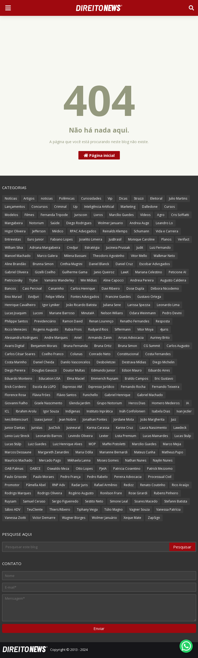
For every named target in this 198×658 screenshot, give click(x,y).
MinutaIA (87, 313)
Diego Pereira (15, 370)
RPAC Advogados (83, 231)
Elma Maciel (75, 378)
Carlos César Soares (20, 354)
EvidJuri (33, 296)
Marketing (128, 206)
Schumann (141, 231)
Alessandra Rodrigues (21, 337)
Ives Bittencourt (16, 419)
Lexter (104, 436)
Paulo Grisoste (16, 476)
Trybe (33, 280)
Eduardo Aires (159, 370)
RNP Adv (58, 485)
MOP (92, 444)
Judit (139, 247)
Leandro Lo (164, 223)
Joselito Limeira (90, 239)
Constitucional (128, 354)
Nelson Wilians (112, 313)
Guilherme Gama (74, 272)
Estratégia (92, 247)
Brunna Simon (43, 264)
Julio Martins (178, 198)
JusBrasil (115, 239)
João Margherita (152, 419)
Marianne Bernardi (114, 452)
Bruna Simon (127, 346)
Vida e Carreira (167, 231)
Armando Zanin (100, 337)
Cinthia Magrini (71, 264)
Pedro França (70, 476)
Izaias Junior (44, 419)
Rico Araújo (180, 485)
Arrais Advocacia (131, 337)
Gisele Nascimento (48, 403)
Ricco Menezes (16, 329)
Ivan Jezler (184, 411)
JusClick (54, 427)
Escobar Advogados (154, 264)
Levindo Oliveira (80, 436)
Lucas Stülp (13, 444)
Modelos (11, 215)
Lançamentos (15, 206)
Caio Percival (32, 288)
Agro (160, 215)
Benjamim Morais (44, 346)
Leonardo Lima (168, 305)
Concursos (39, 206)
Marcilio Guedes (144, 444)
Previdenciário (45, 321)
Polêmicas (66, 198)
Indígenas (72, 411)
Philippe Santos (16, 321)
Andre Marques (56, 337)
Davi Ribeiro (111, 288)
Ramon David (73, 321)
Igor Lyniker (51, 305)
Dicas (123, 198)
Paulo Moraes (43, 476)
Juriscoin (80, 215)
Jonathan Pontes (95, 419)
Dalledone (150, 206)
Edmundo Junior (103, 370)
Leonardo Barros (49, 436)
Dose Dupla (135, 288)
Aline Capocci (113, 280)
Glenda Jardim (79, 403)
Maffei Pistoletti (113, 444)
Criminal (60, 206)
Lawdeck (179, 427)
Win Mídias (89, 280)
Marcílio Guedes (121, 215)
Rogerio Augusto (45, 329)
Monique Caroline (141, 239)
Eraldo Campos (136, 378)
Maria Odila (84, 452)
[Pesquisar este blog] (86, 547)
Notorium (36, 223)
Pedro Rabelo (97, 476)
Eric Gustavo (164, 378)
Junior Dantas (15, 427)
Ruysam (10, 501)
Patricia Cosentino (126, 468)
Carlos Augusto (178, 346)
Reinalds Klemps (115, 231)
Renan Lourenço (101, 321)
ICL (7, 411)
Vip (110, 198)
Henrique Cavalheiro (20, 305)
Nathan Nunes (135, 460)
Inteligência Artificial (99, 206)
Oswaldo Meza (58, 468)
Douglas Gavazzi (44, 370)
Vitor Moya (145, 329)
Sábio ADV (12, 509)
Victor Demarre (43, 517)
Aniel (78, 337)
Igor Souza (51, 411)
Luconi (38, 313)
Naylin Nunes (162, 460)
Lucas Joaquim (15, 313)
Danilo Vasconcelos (75, 362)
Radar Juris (80, 485)
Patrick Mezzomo (160, 468)
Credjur (72, 247)
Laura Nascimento (153, 427)
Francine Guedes (118, 296)
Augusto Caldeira (173, 280)
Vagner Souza (139, 509)
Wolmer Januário (104, 517)
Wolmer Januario (110, 223)
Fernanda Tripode (54, 215)
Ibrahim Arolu (26, 411)
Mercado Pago (50, 460)
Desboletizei (106, 362)
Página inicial (99, 155)
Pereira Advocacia (128, 476)
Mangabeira (14, 223)
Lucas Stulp (183, 436)
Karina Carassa (98, 427)
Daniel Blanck (99, 264)
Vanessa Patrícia (168, 509)
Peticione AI (177, 272)
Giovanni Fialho (16, 403)
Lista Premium (125, 436)
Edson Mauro (132, 370)
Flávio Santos (66, 395)
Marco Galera (47, 255)
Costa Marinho (16, 362)
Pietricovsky (13, 280)
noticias (47, 198)
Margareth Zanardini (53, 452)
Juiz (173, 419)
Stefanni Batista (175, 501)
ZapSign (154, 517)
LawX (125, 272)
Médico (57, 231)
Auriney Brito (160, 337)
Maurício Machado (18, 460)
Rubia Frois (73, 329)
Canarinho (56, 288)
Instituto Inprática (100, 411)
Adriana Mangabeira (45, 247)
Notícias (11, 198)
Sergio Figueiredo (65, 501)
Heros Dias (137, 403)
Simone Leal (119, 501)
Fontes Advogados (85, 296)
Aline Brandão (15, 264)
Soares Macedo (146, 501)
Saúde (55, 223)
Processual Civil (159, 476)
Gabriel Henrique (117, 395)
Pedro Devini (172, 313)
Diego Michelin (164, 362)
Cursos (169, 206)
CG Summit (152, 346)
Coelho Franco (53, 354)
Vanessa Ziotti (15, 517)
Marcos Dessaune (18, 452)
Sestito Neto (94, 501)
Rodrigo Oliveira (49, 493)
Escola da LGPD (44, 386)
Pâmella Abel (36, 485)
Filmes (29, 215)
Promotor (12, 485)
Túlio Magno (113, 509)
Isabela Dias (161, 411)
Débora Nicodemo (165, 288)
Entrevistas (13, 239)
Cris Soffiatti (180, 215)
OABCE (35, 468)
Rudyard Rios (98, 329)
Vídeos (145, 215)
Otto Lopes (84, 468)
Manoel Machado (18, 255)
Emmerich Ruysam (104, 378)
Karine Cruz (124, 427)
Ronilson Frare (111, 493)
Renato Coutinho (152, 485)
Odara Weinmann (142, 313)
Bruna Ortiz (102, 346)
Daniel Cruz (124, 264)
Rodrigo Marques (18, 493)
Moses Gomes (108, 460)
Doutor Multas (74, 370)
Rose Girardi (138, 493)
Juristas (36, 427)
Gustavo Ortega (149, 296)
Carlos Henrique (82, 288)
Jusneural (73, 427)
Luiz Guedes (37, 444)
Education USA (49, 378)
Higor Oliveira (15, 231)
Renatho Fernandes (134, 321)
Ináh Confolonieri (132, 411)
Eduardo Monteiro (18, 378)
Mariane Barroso (62, 313)
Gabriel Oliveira (16, 272)
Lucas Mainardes (155, 436)
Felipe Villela (55, 296)
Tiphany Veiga (87, 509)
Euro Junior (35, 239)
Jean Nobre (67, 419)
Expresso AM (72, 386)
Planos (166, 239)
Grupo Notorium (109, 403)
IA (187, 403)
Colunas (76, 354)
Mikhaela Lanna (79, 460)
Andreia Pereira (142, 280)
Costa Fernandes (158, 354)
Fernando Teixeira (165, 386)
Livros (98, 215)
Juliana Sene (112, 305)
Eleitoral (156, 198)
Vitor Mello (139, 255)
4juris (164, 329)
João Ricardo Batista (81, 305)
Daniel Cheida (43, 362)
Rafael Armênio (105, 485)
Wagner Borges (73, 517)
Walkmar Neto (164, 255)
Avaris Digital (14, 346)
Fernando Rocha (133, 386)
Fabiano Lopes (61, 239)
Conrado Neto (100, 354)
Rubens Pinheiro (166, 493)
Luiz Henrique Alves (67, 444)
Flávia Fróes (41, 395)
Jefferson (39, 231)
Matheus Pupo (172, 452)
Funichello (90, 395)
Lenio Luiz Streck (17, 436)
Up (75, 206)
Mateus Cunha (144, 452)
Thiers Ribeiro (59, 509)
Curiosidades (91, 198)
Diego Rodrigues (78, 223)
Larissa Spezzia (139, 305)
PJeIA (103, 468)
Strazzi (139, 198)
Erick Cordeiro (15, 386)
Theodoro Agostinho (108, 255)
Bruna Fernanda (76, 346)
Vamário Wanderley (59, 280)
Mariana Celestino (148, 272)
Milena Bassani (75, 255)
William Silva (14, 247)
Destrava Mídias (134, 362)
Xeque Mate (132, 517)
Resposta (163, 321)
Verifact (183, 239)
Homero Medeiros (166, 403)
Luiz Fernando (160, 247)
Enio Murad (13, 296)
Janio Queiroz (104, 272)
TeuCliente (35, 509)
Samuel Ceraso (34, 501)
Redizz (129, 485)
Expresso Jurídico (101, 386)
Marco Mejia (172, 444)
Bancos (10, 288)
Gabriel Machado (150, 395)
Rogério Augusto (81, 493)
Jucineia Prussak (118, 247)
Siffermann (123, 329)
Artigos (28, 198)
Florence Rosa (15, 395)
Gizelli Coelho (45, 272)
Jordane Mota (124, 419)
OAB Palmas (14, 468)
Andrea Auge (139, 223)
